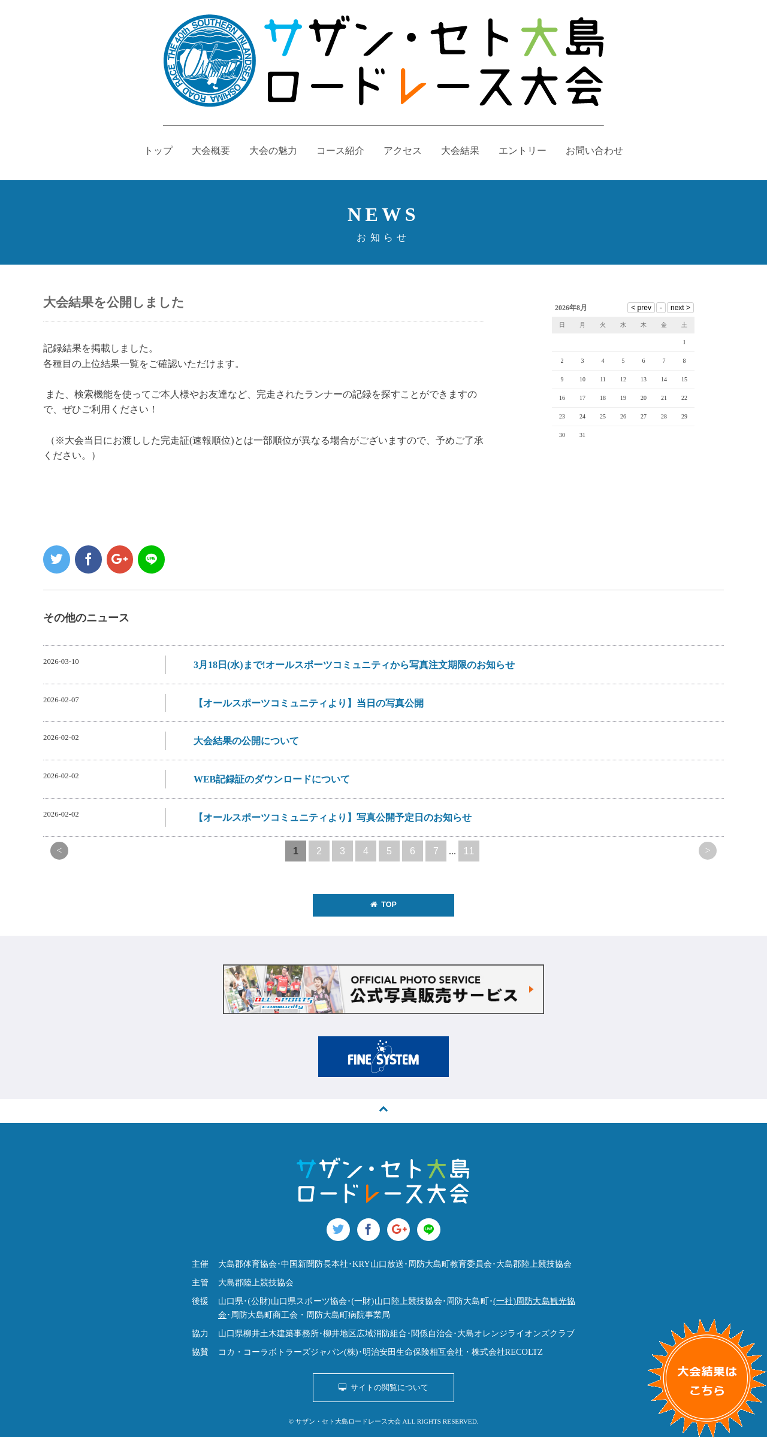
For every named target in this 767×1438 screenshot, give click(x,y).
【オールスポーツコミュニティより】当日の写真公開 (309, 703)
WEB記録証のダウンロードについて (272, 779)
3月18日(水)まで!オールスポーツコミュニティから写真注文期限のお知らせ (354, 665)
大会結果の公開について (246, 741)
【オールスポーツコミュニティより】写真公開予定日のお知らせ (333, 817)
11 (469, 851)
